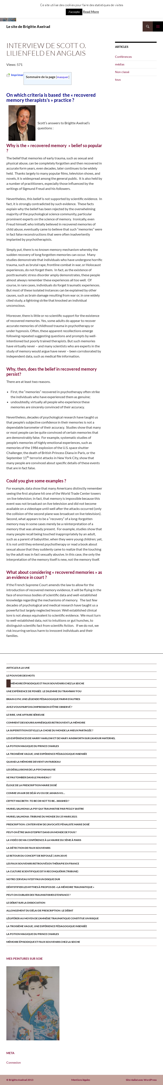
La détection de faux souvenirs (28, 847)
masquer (62, 77)
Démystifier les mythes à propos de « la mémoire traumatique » (50, 887)
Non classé (122, 72)
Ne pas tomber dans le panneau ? (28, 777)
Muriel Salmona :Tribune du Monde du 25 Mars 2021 (41, 816)
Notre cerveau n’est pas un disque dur (33, 879)
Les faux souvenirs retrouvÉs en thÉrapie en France (42, 863)
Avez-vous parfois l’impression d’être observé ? (39, 706)
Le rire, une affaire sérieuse (25, 714)
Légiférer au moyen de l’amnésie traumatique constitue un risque (52, 918)
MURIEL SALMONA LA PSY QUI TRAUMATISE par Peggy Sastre (45, 808)
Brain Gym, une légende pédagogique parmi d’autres (43, 699)
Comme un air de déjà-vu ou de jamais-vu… (35, 793)
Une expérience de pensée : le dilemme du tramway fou (44, 691)
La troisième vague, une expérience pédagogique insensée (46, 753)
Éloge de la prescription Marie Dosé (31, 785)
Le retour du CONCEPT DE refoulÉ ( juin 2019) (36, 855)
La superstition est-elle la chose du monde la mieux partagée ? (49, 730)
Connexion (13, 1062)
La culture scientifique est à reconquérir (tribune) (42, 871)
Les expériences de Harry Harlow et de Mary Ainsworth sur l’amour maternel (60, 738)
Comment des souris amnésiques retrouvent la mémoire (45, 722)
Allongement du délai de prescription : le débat (39, 910)
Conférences (123, 56)
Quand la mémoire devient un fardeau (33, 761)
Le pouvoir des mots (20, 675)
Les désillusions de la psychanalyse (31, 769)
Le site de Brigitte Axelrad (28, 26)
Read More (91, 12)
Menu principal (158, 26)
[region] (32, 1003)
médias (119, 64)
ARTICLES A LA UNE (18, 667)
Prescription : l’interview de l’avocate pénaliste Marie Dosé (48, 824)
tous (118, 79)
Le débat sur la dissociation (25, 902)
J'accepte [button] (74, 12)
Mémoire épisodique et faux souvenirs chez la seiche (47, 683)
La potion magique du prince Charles (32, 746)
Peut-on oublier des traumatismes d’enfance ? (38, 894)
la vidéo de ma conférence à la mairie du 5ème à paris (43, 840)
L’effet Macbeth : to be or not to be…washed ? (37, 800)
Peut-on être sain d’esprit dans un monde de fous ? (41, 832)
